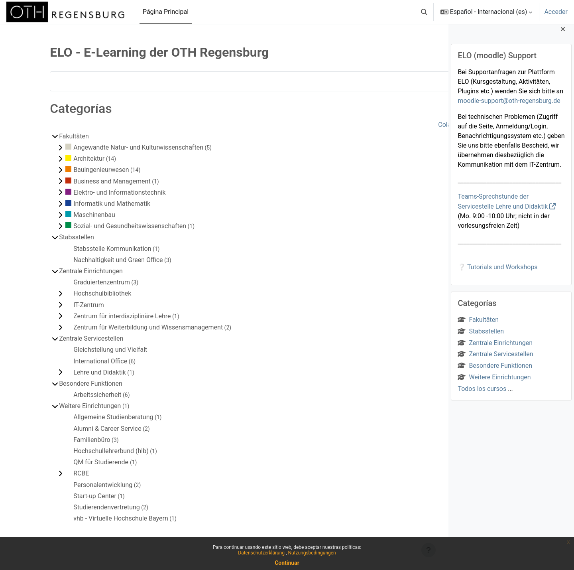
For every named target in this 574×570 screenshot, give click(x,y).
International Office (79, 361)
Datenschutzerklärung (262, 553)
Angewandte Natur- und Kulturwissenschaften (117, 147)
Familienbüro (70, 440)
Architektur (67, 158)
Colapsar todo (413, 124)
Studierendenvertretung (85, 507)
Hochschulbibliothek (81, 293)
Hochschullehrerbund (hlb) (89, 451)
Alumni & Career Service (86, 428)
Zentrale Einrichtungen (495, 349)
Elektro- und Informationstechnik (98, 192)
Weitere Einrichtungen (494, 383)
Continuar (287, 563)
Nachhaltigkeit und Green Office (96, 260)
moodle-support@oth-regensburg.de (509, 107)
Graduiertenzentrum (80, 282)
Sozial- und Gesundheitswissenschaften (108, 226)
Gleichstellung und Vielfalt (89, 349)
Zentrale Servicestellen (495, 361)
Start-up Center (73, 496)
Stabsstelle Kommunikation (91, 248)
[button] (424, 12)
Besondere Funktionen (495, 372)
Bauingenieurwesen (79, 170)
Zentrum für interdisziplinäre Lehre (100, 316)
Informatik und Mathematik (90, 203)
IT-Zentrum (67, 305)
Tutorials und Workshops (502, 273)
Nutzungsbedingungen (312, 553)
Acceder (556, 12)
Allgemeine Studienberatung (92, 417)
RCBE (59, 473)
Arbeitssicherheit (76, 394)
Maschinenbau (73, 215)
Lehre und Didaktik (78, 372)
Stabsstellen (481, 337)
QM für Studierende (80, 462)
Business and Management (90, 181)
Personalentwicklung (81, 485)
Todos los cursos (482, 395)
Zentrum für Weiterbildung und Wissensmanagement (126, 327)
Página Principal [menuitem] (166, 12)
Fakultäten (478, 326)
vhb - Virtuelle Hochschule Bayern (99, 518)
